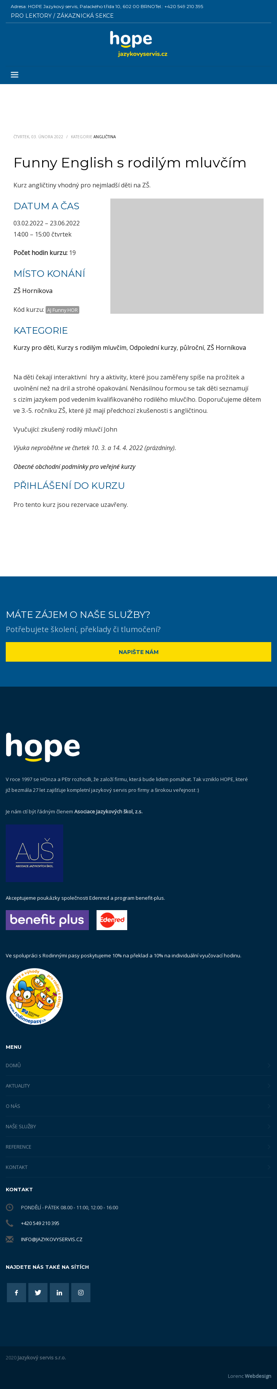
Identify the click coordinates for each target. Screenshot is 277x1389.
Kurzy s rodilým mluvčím (91, 347)
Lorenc (249, 1375)
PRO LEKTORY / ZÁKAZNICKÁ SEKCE (62, 15)
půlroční (192, 347)
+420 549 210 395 (40, 1223)
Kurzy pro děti (33, 347)
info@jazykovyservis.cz (51, 1239)
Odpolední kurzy (153, 347)
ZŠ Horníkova (32, 290)
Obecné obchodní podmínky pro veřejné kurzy (74, 466)
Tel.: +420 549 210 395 (179, 6)
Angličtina (104, 136)
